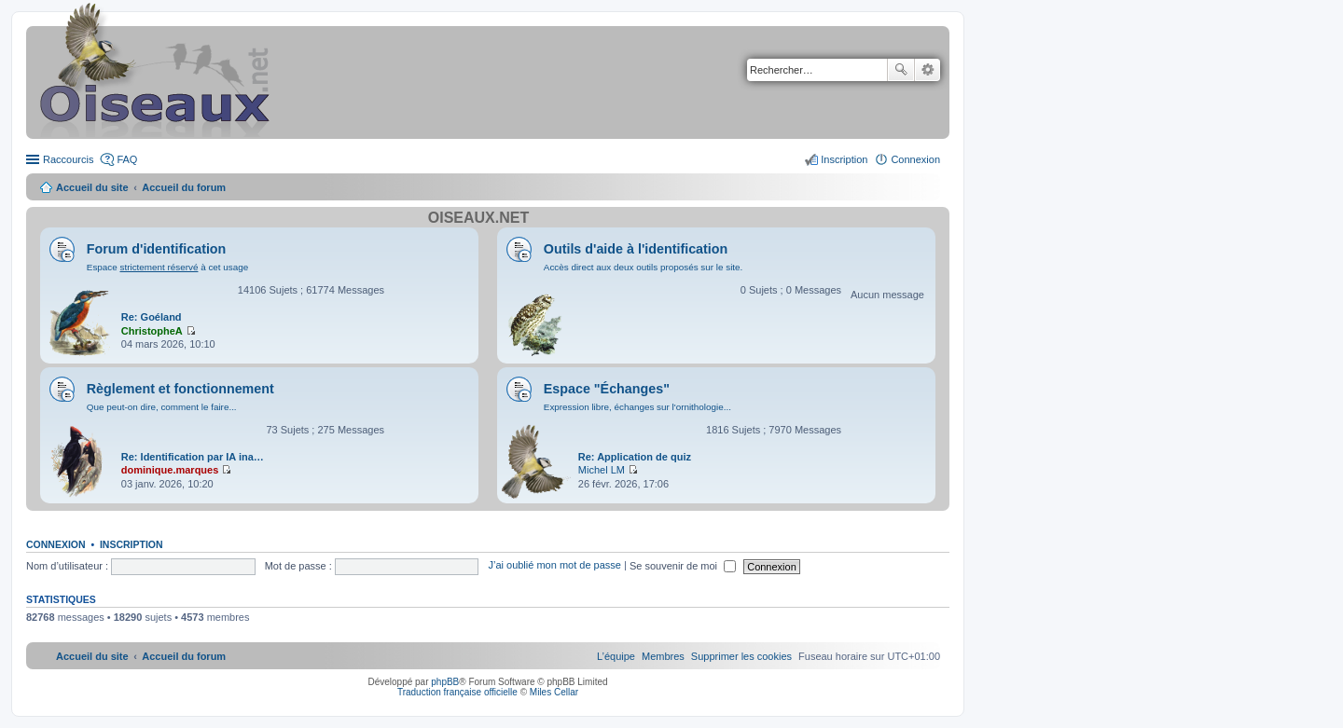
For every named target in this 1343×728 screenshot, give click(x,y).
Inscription (131, 544)
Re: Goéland (151, 317)
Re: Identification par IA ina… (192, 456)
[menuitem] (741, 656)
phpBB (445, 682)
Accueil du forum (184, 187)
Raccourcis (68, 159)
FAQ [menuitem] (127, 159)
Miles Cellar (554, 692)
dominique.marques (170, 469)
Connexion (56, 544)
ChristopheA (152, 331)
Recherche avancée (927, 70)
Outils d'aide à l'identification (635, 248)
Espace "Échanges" (607, 388)
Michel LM (601, 469)
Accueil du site (92, 187)
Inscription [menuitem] (844, 159)
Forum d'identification (157, 248)
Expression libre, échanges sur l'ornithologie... (637, 407)
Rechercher (901, 70)
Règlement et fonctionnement (180, 388)
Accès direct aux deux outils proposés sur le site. (643, 267)
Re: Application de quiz (634, 456)
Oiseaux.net (478, 218)
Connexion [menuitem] (915, 159)
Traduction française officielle (457, 692)
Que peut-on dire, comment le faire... (162, 407)
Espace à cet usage (167, 267)
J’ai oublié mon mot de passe (554, 565)
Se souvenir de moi (683, 565)
